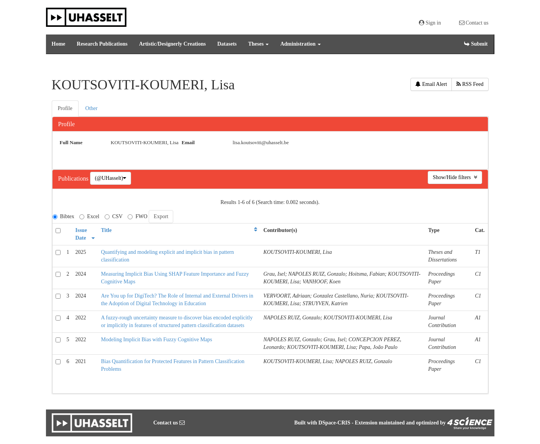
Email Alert (431, 84)
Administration (300, 44)
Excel (89, 216)
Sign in (430, 23)
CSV (114, 216)
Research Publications (102, 44)
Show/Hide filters (455, 177)
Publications (74, 178)
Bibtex (63, 216)
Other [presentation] (91, 108)
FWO (137, 216)
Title (106, 230)
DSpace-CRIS (334, 423)
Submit (475, 44)
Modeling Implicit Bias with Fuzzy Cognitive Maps (156, 339)
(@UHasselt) (110, 178)
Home (59, 44)
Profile (66, 124)
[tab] (65, 108)
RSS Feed (469, 84)
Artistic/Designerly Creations (172, 44)
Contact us (474, 23)
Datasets (227, 44)
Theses (258, 44)
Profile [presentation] (65, 108)
